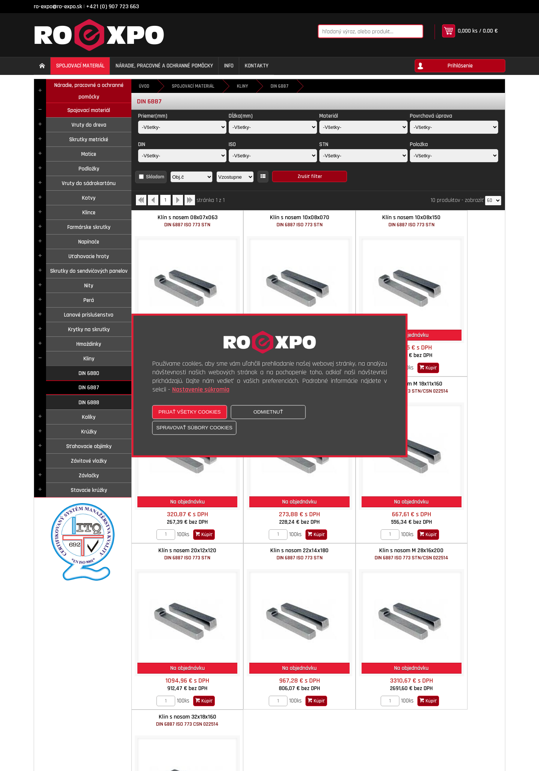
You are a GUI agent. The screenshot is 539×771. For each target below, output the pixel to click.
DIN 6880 (89, 373)
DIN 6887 (89, 387)
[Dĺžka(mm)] (273, 127)
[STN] (363, 155)
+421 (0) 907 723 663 (112, 6)
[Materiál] (363, 127)
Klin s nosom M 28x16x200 (178, 524)
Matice (88, 154)
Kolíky (88, 417)
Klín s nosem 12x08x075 (458, 221)
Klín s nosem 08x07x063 (178, 221)
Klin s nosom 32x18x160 (271, 524)
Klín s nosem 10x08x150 (365, 221)
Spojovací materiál (88, 110)
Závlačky (89, 475)
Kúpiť (475, 353)
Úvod (144, 86)
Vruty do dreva (88, 124)
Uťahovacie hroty (88, 256)
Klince (88, 212)
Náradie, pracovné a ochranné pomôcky (89, 91)
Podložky (89, 168)
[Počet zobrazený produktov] (493, 200)
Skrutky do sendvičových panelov (89, 271)
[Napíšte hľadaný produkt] (360, 31)
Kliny (88, 358)
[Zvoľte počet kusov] (436, 353)
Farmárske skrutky (88, 227)
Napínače (88, 241)
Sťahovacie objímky (89, 446)
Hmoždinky (88, 344)
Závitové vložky (89, 461)
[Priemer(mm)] (182, 127)
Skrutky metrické (88, 139)
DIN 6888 (89, 402)
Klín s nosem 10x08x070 (271, 221)
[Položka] (454, 155)
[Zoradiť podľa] (191, 176)
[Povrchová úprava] (454, 127)
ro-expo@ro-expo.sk (58, 6)
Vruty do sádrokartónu (89, 183)
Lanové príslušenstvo (88, 314)
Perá (88, 300)
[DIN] (182, 155)
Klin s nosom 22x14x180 (458, 372)
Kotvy (88, 198)
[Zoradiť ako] (235, 176)
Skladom (155, 176)
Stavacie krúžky (89, 490)
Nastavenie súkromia (200, 390)
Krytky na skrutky (89, 329)
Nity (88, 285)
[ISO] (273, 155)
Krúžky (89, 431)
